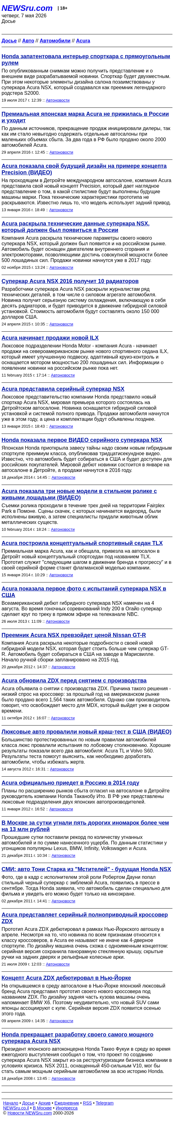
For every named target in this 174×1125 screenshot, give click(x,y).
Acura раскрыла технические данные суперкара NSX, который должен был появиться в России (75, 226)
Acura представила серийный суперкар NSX (63, 389)
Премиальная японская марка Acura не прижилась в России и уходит (85, 117)
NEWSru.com (27, 8)
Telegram (105, 1103)
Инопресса (67, 1107)
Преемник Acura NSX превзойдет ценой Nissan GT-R (74, 635)
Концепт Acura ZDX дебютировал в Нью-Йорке (66, 978)
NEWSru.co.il (16, 1107)
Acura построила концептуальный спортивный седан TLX (82, 543)
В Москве (42, 1107)
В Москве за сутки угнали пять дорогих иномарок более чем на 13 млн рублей (85, 826)
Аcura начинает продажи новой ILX (50, 338)
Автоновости (57, 100)
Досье (28, 1103)
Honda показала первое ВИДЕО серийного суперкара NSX (82, 440)
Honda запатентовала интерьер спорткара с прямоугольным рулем (86, 59)
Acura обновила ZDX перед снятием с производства (74, 681)
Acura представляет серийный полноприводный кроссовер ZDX (85, 918)
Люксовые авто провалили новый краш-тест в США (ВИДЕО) (87, 732)
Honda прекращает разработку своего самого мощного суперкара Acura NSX (78, 1037)
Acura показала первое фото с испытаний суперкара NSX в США (84, 592)
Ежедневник (67, 1103)
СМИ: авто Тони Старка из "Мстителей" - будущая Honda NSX (86, 869)
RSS (87, 1103)
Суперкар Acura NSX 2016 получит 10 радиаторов (70, 281)
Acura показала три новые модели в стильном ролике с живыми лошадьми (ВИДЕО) (79, 494)
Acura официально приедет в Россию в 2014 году (70, 783)
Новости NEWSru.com (29, 1112)
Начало (10, 1103)
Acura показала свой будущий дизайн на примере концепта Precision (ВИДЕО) (84, 169)
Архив (44, 1103)
